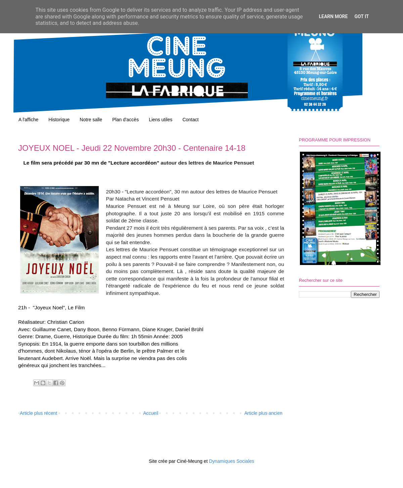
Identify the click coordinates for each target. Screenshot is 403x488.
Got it (361, 16)
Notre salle (91, 119)
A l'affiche (28, 119)
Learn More (333, 16)
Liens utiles (160, 119)
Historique (59, 119)
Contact (190, 119)
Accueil (150, 413)
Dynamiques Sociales (231, 461)
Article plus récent (38, 413)
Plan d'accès (125, 119)
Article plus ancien (263, 413)
